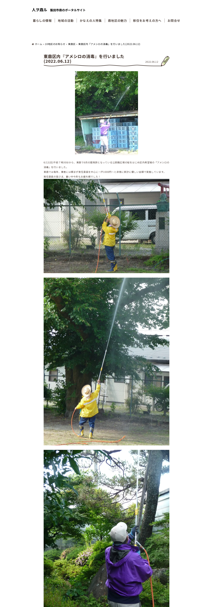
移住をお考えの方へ (147, 20)
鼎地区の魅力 (117, 20)
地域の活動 (65, 20)
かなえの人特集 (90, 20)
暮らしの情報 (41, 20)
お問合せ (174, 20)
